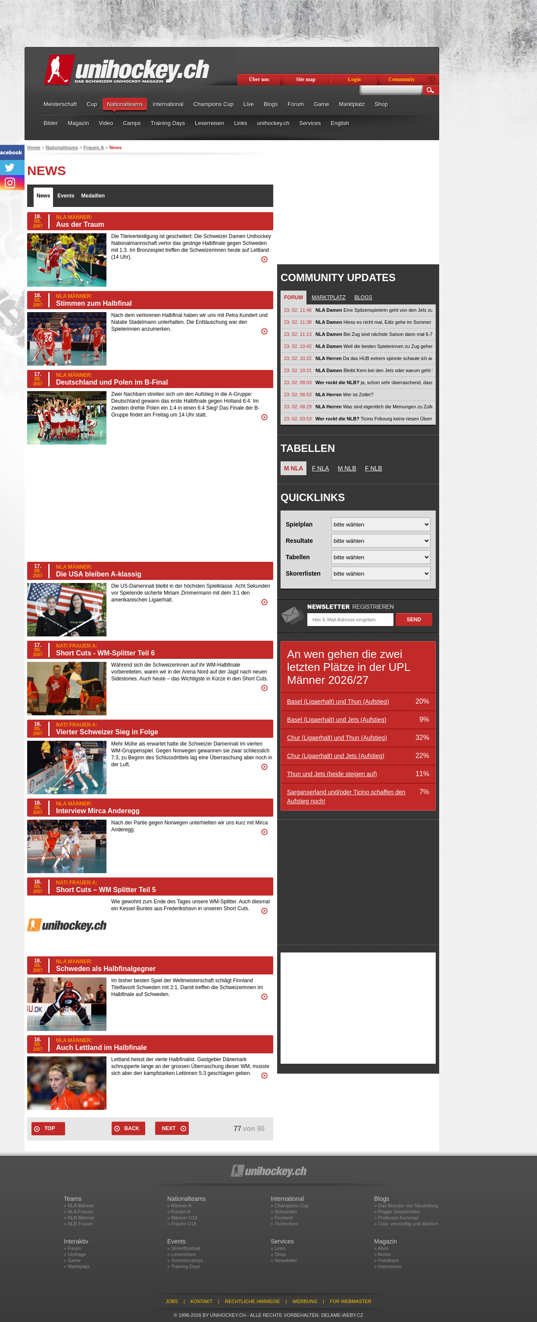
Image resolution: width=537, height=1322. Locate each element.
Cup (92, 104)
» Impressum (388, 1266)
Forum (295, 104)
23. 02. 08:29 (298, 406)
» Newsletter (284, 1260)
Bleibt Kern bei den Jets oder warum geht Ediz (373, 370)
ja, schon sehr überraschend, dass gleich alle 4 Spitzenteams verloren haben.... (373, 382)
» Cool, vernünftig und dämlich (406, 1223)
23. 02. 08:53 (298, 394)
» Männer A (179, 1205)
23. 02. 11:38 (298, 322)
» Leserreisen (181, 1254)
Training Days (168, 123)
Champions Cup (214, 104)
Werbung (305, 1301)
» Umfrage (75, 1254)
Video (106, 123)
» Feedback (386, 1260)
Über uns (259, 79)
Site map (305, 79)
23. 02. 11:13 (298, 334)
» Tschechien (284, 1223)
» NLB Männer (79, 1217)
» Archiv (382, 1254)
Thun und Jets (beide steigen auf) (332, 774)
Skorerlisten (303, 573)
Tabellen (298, 557)
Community (401, 79)
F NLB (373, 468)
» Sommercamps (185, 1260)
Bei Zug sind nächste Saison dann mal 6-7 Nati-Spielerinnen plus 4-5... (373, 334)
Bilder (51, 123)
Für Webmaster (351, 1301)
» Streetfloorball (183, 1248)
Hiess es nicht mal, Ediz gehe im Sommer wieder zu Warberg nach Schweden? (373, 322)
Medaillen (93, 196)
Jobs (171, 1301)
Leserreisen (209, 123)
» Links (278, 1248)
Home (34, 147)
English (340, 123)
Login (354, 79)
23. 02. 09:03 (298, 382)
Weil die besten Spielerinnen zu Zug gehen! (373, 346)
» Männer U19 (182, 1217)
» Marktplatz (77, 1266)
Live (249, 104)
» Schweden (284, 1211)
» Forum (72, 1248)
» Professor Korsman (396, 1217)
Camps (131, 123)
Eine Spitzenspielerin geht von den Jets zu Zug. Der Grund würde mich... (373, 310)
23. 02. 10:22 (298, 358)
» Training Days (183, 1266)
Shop (381, 104)
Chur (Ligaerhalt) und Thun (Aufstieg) (337, 737)
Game (321, 104)
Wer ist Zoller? (344, 394)
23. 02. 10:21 (298, 370)
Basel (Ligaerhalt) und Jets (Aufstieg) (336, 719)
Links (240, 123)
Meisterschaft (60, 104)
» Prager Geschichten (397, 1211)
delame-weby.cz (342, 1315)
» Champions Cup (290, 1205)
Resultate (299, 540)
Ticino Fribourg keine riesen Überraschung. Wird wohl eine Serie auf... (373, 418)
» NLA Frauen (78, 1211)
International (168, 104)
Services (310, 123)
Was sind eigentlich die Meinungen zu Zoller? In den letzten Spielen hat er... (373, 406)
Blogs (271, 104)
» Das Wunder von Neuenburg (406, 1205)
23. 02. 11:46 (298, 310)
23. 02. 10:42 (298, 346)
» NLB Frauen (78, 1223)
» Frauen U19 (181, 1223)
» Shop (278, 1254)
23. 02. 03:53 (298, 418)
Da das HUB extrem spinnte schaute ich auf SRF (373, 358)
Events (65, 196)
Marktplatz (352, 104)
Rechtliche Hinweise (252, 1301)
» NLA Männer (79, 1205)
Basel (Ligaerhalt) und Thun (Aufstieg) (338, 701)
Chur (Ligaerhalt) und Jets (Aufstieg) (335, 755)
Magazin (78, 123)
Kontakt (201, 1301)
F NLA (320, 468)
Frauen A (94, 147)
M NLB (347, 468)
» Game (72, 1260)
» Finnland (282, 1217)
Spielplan (299, 524)
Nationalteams (125, 104)
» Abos (381, 1248)
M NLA (293, 468)
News (43, 196)
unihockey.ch (273, 123)
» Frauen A (178, 1211)
